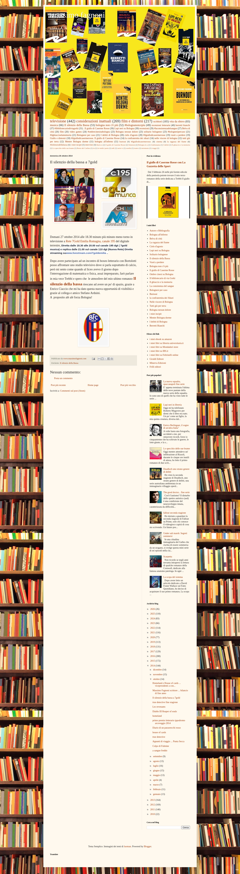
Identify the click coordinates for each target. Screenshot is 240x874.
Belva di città (156, 238)
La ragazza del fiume (159, 242)
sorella (128, 148)
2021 (153, 632)
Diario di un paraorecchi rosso (166, 728)
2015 (153, 661)
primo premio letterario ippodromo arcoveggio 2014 (168, 722)
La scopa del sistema (173, 577)
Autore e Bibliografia (160, 230)
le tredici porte (103, 148)
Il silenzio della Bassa (76, 125)
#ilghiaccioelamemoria (60, 135)
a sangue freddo (159, 750)
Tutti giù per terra (158, 306)
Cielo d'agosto (156, 246)
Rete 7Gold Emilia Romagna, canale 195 (90, 241)
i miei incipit (76, 145)
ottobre (156, 679)
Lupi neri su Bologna (124, 128)
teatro (136, 148)
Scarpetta (167, 556)
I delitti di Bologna (110, 135)
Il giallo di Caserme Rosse (115, 145)
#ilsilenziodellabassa (58, 145)
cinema (159, 142)
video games (76, 132)
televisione (58, 121)
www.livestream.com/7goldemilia (86, 253)
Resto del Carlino (83, 148)
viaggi (154, 148)
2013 (153, 800)
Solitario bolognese (159, 254)
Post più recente (58, 385)
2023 (153, 623)
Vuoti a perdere (157, 262)
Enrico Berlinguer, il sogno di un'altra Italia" (176, 426)
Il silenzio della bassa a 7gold (166, 698)
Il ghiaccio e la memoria (181, 145)
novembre (158, 674)
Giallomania (155, 145)
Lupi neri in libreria (172, 405)
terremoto (145, 148)
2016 (153, 656)
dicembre (157, 669)
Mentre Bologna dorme (76, 141)
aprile (156, 780)
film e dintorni (132, 121)
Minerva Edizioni (158, 363)
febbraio (157, 789)
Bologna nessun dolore (127, 132)
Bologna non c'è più (159, 266)
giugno (156, 770)
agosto (156, 761)
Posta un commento (63, 378)
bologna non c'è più (107, 125)
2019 (153, 642)
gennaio (157, 794)
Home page (93, 385)
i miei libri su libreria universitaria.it (167, 343)
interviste (89, 145)
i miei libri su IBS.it (159, 351)
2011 (153, 809)
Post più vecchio (128, 385)
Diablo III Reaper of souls (164, 711)
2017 (153, 651)
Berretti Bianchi (157, 325)
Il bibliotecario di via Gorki (162, 278)
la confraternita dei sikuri (137, 138)
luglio (156, 766)
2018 (153, 646)
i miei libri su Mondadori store (164, 347)
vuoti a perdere (178, 135)
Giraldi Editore (157, 359)
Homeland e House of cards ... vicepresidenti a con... (166, 684)
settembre (158, 756)
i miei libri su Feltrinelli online (164, 355)
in (94, 148)
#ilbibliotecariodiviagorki (66, 128)
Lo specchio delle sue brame (63, 148)
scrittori (157, 121)
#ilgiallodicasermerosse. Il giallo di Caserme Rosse (95, 138)
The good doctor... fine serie (176, 492)
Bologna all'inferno (159, 234)
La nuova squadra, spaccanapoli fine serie (174, 383)
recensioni (144, 128)
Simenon (131, 145)
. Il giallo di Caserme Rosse (96, 128)
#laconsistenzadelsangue (165, 128)
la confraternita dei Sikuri (162, 298)
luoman (127, 846)
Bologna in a (143, 145)
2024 (153, 618)
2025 (153, 613)
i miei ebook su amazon (161, 339)
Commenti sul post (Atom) (72, 391)
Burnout (153, 294)
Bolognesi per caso (86, 135)
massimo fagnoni (77, 14)
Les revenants (158, 707)
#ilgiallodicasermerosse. (141, 142)
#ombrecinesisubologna (99, 132)
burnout (123, 142)
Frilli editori (155, 367)
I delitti (166, 145)
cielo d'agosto (131, 135)
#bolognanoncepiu (134, 125)
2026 (153, 609)
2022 (153, 628)
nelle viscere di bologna (165, 138)
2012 (153, 804)
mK (113, 148)
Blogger (147, 846)
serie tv (120, 148)
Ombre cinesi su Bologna (161, 274)
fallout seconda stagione (174, 513)
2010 (153, 814)
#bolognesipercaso (176, 132)
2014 (153, 665)
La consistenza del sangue (162, 286)
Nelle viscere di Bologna (161, 302)
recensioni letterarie (161, 125)
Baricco (99, 145)
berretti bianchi (183, 125)
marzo (156, 784)
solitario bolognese (153, 132)
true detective (158, 737)
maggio (157, 775)
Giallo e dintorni (58, 138)
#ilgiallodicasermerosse (154, 135)
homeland (157, 716)
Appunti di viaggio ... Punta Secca (168, 741)
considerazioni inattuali (93, 121)
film (62, 132)
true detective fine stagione (165, 702)
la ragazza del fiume (176, 142)
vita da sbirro (177, 121)
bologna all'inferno (104, 141)
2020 (153, 637)
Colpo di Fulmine (160, 746)
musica (54, 125)
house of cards (159, 732)
